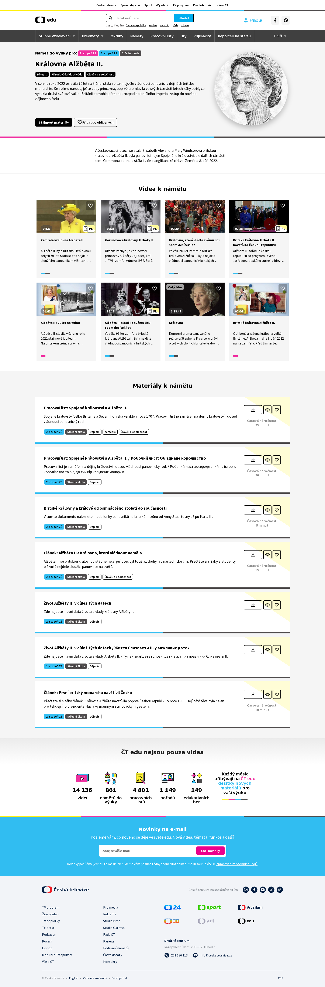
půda (175, 25)
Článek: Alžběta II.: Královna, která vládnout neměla (93, 552)
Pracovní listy (162, 36)
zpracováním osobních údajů (236, 864)
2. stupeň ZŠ (109, 53)
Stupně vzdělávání (54, 36)
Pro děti (198, 5)
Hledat (184, 18)
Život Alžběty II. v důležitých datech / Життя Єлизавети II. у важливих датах (117, 647)
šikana (185, 25)
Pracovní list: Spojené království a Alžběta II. (85, 407)
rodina (153, 25)
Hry (184, 36)
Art (210, 5)
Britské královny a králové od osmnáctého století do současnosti (105, 508)
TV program (181, 5)
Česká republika (136, 25)
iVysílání (162, 5)
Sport (148, 5)
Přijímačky (202, 36)
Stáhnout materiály (54, 122)
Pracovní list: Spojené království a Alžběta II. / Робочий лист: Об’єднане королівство (125, 458)
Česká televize (106, 5)
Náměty (137, 36)
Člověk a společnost (100, 74)
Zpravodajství (130, 5)
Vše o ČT (222, 5)
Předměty (90, 36)
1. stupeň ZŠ (88, 53)
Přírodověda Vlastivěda (67, 74)
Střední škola (130, 53)
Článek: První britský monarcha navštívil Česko (88, 692)
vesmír (164, 25)
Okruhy (117, 36)
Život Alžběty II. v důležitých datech (77, 603)
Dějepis (42, 74)
